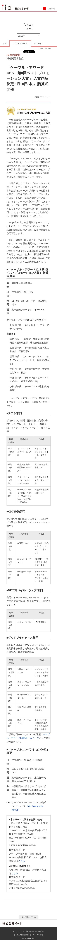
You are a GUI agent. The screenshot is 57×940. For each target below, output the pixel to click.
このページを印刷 (44, 48)
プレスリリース (20, 43)
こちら (21, 861)
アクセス (19, 931)
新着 (5, 43)
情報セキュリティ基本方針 (35, 931)
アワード (38, 43)
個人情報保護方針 (23, 935)
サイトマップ (37, 935)
